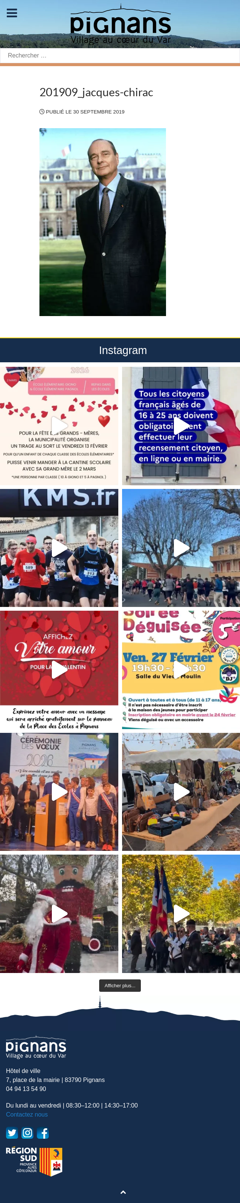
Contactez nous (27, 1114)
